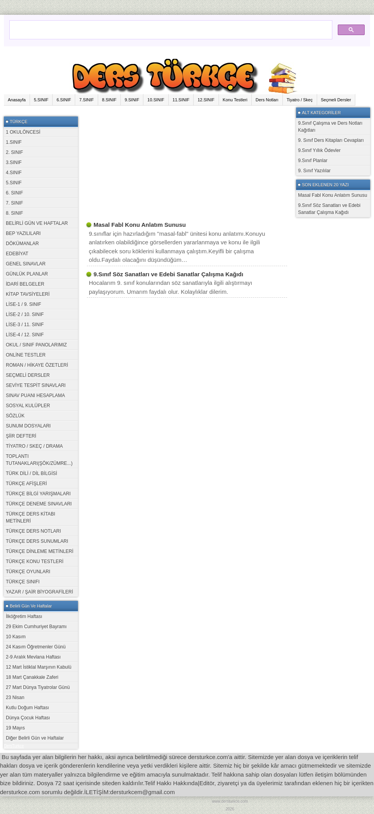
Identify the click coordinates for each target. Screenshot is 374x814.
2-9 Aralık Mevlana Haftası (33, 657)
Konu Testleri (235, 99)
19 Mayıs (15, 728)
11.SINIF (181, 99)
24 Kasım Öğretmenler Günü (35, 647)
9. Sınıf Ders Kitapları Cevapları (331, 140)
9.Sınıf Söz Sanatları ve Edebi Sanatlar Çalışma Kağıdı (329, 209)
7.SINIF (86, 99)
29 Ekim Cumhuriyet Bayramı (36, 626)
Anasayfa (17, 99)
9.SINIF (132, 99)
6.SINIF (63, 99)
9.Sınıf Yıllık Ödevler (319, 150)
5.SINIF (41, 99)
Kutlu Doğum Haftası (27, 707)
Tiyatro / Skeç (300, 99)
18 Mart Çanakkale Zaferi (32, 677)
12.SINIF (206, 99)
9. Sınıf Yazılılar (314, 170)
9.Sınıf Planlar (312, 160)
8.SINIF (109, 99)
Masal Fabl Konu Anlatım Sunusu (332, 195)
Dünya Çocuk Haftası (28, 717)
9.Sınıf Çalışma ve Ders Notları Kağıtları (330, 126)
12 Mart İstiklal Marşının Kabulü (38, 667)
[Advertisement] (151, 162)
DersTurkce (14, 746)
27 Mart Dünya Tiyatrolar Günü (38, 687)
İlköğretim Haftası (24, 616)
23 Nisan (15, 697)
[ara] (170, 26)
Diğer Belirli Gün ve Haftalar (35, 738)
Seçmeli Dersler (336, 99)
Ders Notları (267, 99)
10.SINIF (155, 99)
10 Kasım (16, 636)
